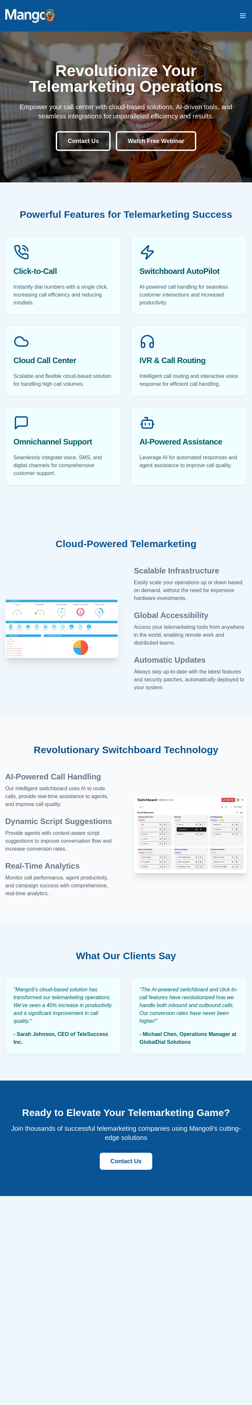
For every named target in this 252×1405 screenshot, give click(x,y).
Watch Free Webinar (156, 141)
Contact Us (83, 141)
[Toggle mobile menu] (243, 16)
